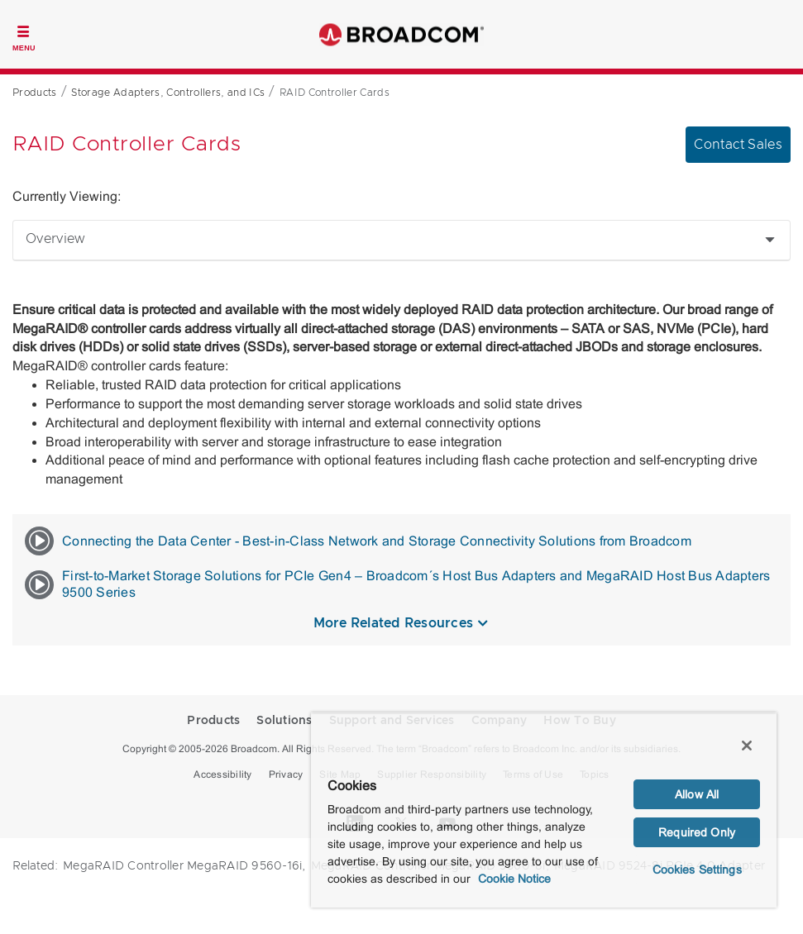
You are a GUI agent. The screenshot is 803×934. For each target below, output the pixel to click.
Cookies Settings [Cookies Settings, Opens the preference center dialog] (697, 869)
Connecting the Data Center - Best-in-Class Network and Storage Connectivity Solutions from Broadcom (358, 541)
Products (213, 721)
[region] (544, 810)
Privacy (286, 774)
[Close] (747, 745)
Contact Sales (738, 144)
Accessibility (222, 774)
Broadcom (402, 34)
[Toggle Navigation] (24, 36)
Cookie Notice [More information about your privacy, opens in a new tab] (514, 878)
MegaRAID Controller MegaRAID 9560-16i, (184, 866)
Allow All (697, 794)
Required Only (696, 832)
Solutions (284, 721)
